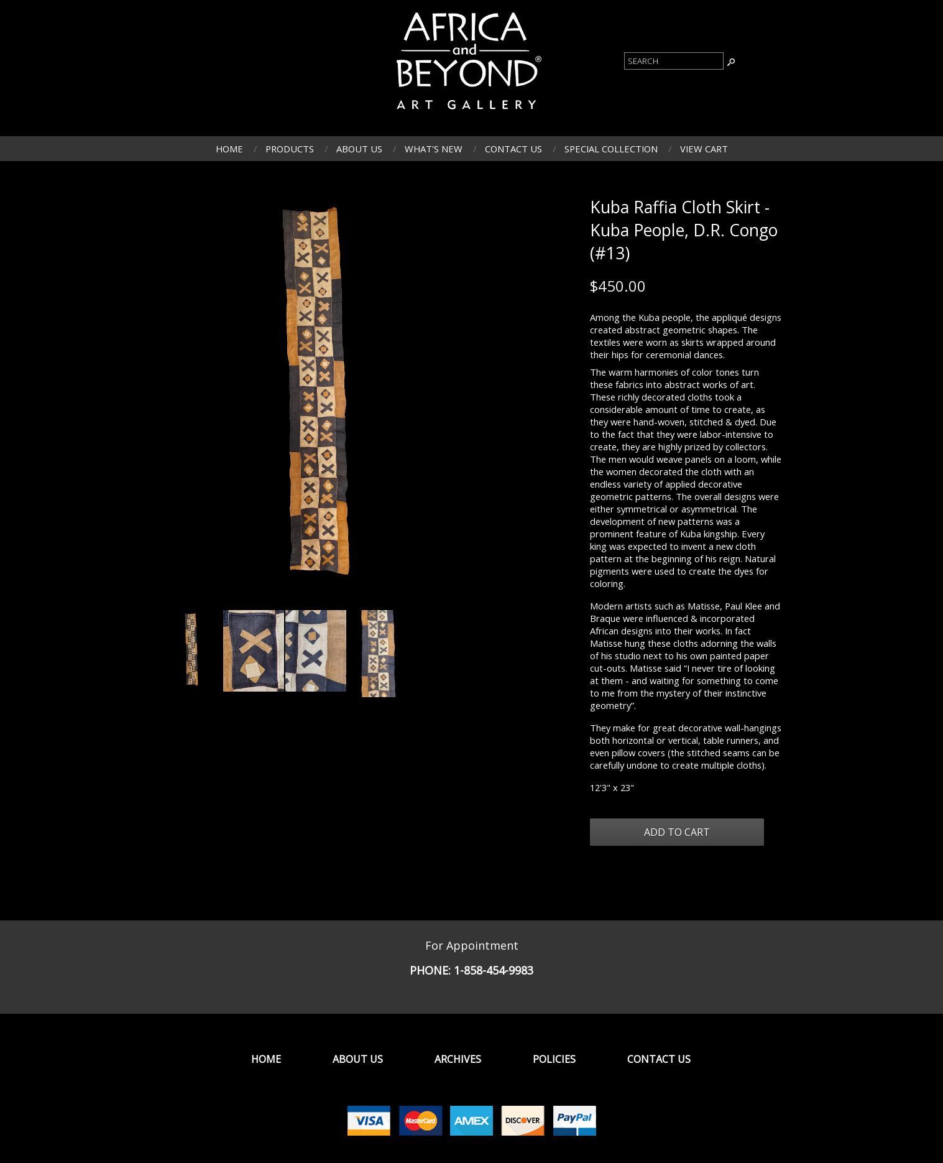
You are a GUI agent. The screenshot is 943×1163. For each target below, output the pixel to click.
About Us (359, 148)
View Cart (704, 148)
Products (289, 148)
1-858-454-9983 (493, 970)
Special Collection (611, 148)
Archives (458, 1059)
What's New (433, 148)
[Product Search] (674, 61)
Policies (554, 1059)
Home (229, 148)
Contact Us (513, 148)
